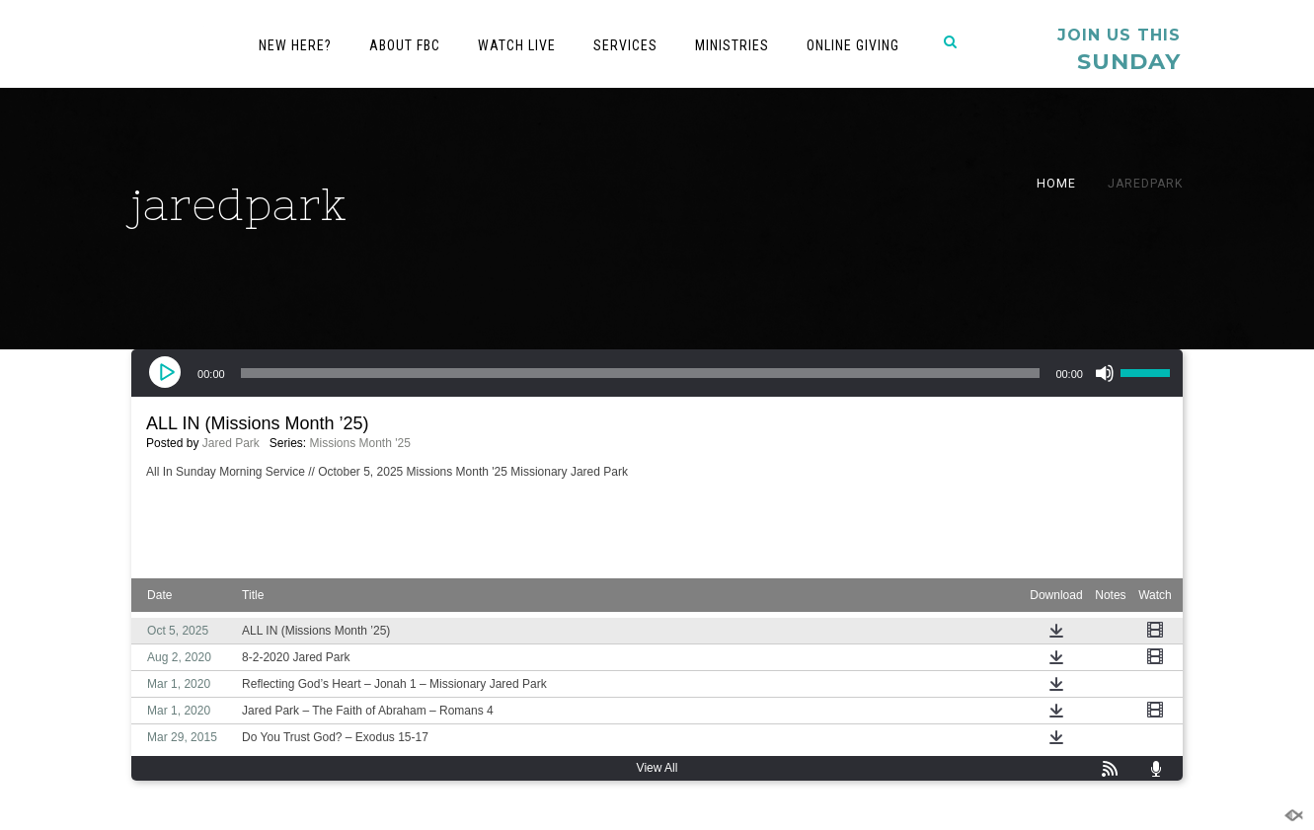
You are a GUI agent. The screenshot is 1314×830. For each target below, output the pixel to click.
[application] (657, 373)
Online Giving (853, 45)
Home (1056, 183)
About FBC (404, 45)
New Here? (295, 45)
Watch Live (517, 45)
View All (657, 768)
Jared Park (231, 443)
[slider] (641, 373)
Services (625, 45)
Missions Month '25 (360, 443)
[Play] (167, 373)
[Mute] (1105, 373)
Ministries (732, 45)
